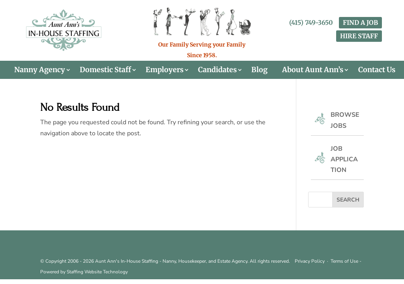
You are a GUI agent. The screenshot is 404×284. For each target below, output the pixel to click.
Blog (259, 70)
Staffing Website (85, 272)
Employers (164, 70)
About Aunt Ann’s (312, 70)
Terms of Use (344, 261)
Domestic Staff (105, 70)
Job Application (344, 159)
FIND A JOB (360, 22)
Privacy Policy (310, 261)
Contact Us (376, 70)
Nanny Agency (39, 70)
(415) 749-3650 (311, 22)
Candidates (217, 70)
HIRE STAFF (359, 36)
